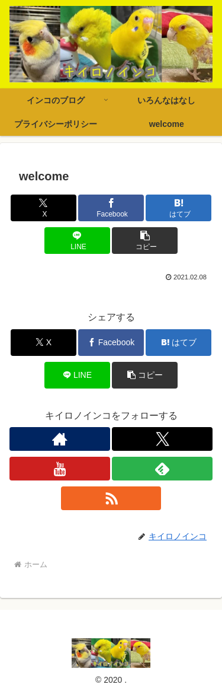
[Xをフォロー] (162, 439)
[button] (145, 240)
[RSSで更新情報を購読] (111, 498)
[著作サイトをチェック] (59, 439)
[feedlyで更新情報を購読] (162, 468)
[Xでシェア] (43, 208)
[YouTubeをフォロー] (59, 468)
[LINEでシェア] (77, 240)
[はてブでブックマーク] (178, 208)
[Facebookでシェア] (111, 208)
